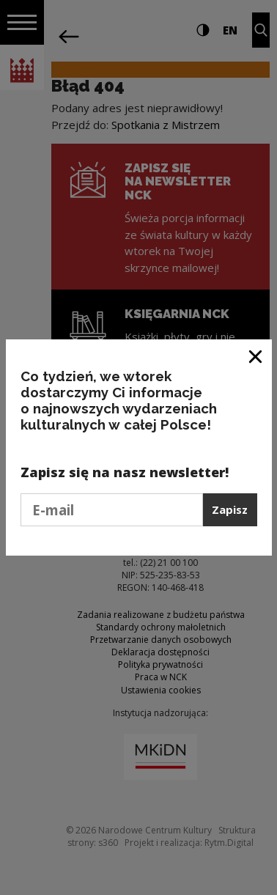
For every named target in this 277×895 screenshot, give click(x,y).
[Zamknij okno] (256, 355)
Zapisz (230, 509)
